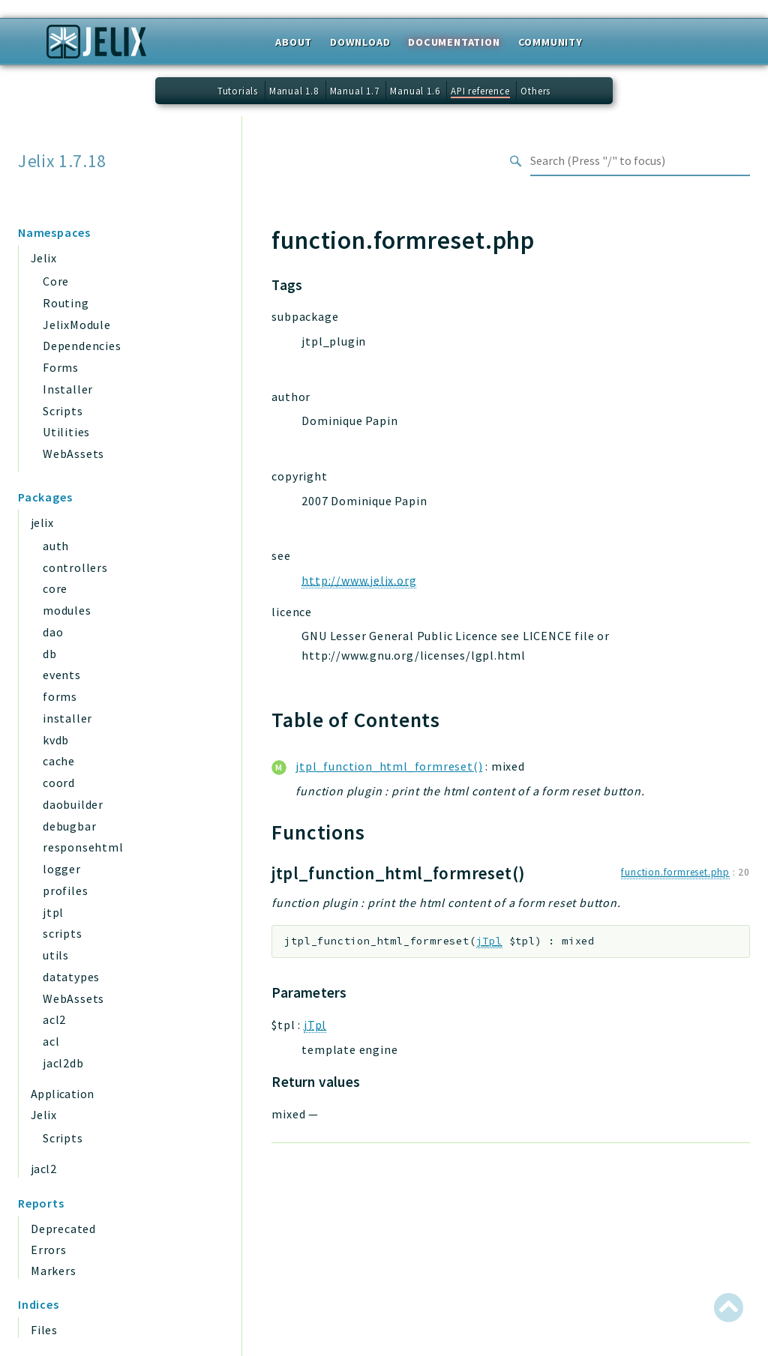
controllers (75, 567)
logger (62, 868)
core (55, 588)
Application (62, 1093)
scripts (62, 933)
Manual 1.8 (294, 91)
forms (60, 696)
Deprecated (63, 1228)
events (62, 674)
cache (59, 760)
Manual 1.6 (415, 91)
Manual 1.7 (355, 91)
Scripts (63, 410)
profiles (65, 890)
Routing (66, 302)
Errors (49, 1249)
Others (535, 91)
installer (67, 718)
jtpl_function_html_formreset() (389, 766)
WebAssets (73, 453)
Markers (53, 1270)
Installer (68, 389)
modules (67, 610)
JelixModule (77, 324)
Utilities (66, 431)
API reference (480, 91)
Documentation (454, 42)
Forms (61, 367)
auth (56, 545)
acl (51, 1041)
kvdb (56, 739)
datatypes (71, 976)
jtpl (53, 912)
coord (59, 782)
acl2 (54, 1019)
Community (550, 42)
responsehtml (83, 847)
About (293, 42)
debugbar (69, 826)
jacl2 (43, 1168)
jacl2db (63, 1062)
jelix (42, 522)
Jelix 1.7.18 (62, 161)
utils (56, 954)
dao (53, 631)
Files (44, 1329)
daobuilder (73, 804)
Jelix (43, 257)
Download (360, 42)
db (50, 653)
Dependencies (82, 345)
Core (56, 281)
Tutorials (238, 91)
